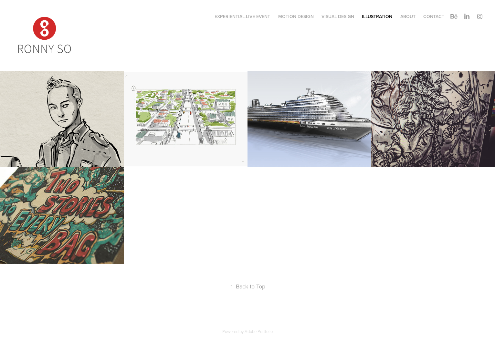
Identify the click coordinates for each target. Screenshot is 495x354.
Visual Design (337, 16)
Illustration (377, 16)
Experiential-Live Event (242, 16)
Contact (433, 16)
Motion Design (296, 16)
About (408, 16)
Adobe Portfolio (259, 331)
